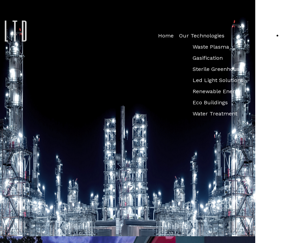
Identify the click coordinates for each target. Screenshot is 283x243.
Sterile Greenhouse (218, 69)
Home (166, 35)
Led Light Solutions (218, 80)
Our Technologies (201, 35)
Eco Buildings (210, 102)
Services (266, 35)
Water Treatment (215, 113)
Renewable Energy (217, 91)
